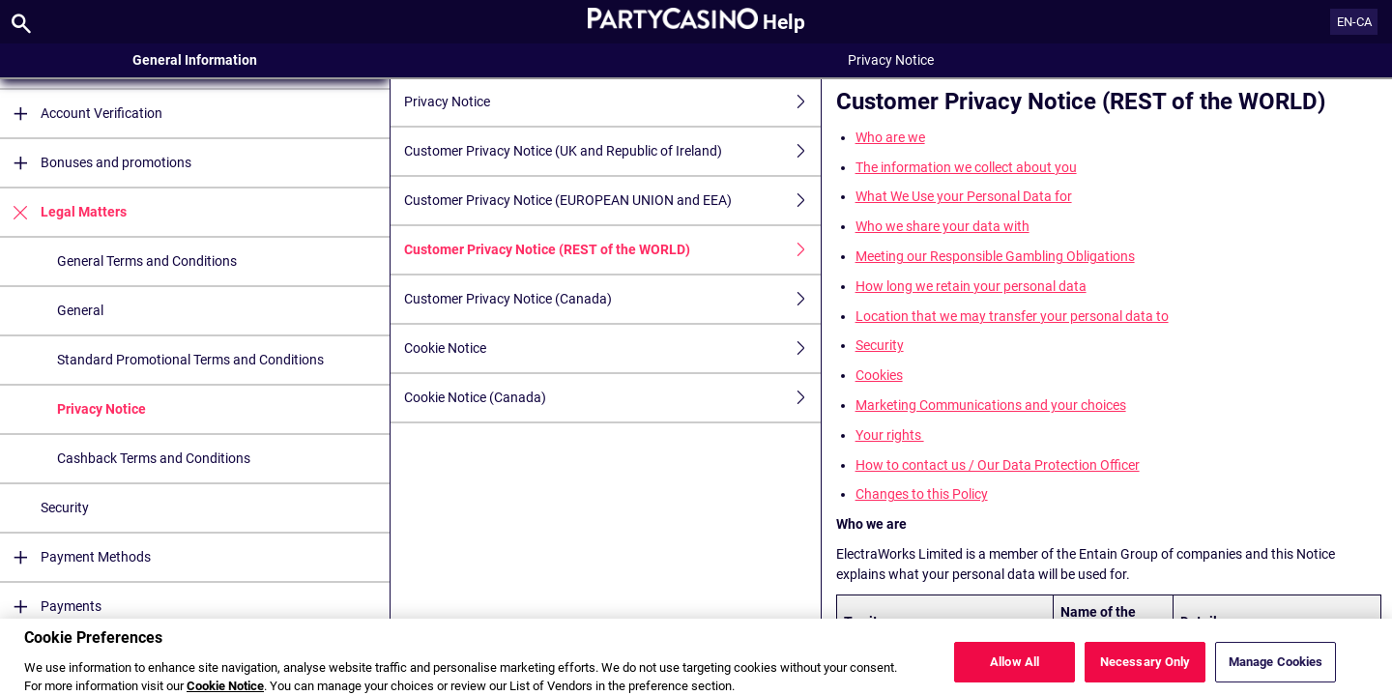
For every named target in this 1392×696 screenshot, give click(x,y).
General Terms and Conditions (147, 261)
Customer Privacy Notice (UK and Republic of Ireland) (612, 151)
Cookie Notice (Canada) (612, 397)
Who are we (890, 137)
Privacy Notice (101, 409)
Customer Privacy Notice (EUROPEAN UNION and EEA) (612, 200)
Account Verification (81, 113)
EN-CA (1354, 21)
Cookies (879, 375)
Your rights (890, 435)
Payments (51, 606)
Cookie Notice (612, 348)
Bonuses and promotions (95, 163)
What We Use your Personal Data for (964, 196)
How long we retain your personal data (971, 286)
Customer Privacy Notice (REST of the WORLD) (612, 250)
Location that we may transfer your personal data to (1012, 316)
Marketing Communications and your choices (991, 405)
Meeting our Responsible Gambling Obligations (995, 256)
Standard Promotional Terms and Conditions (190, 359)
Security (65, 507)
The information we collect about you (966, 167)
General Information (194, 60)
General (80, 310)
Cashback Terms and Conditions (153, 458)
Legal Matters (63, 212)
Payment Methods (75, 557)
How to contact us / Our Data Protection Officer (998, 465)
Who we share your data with (943, 226)
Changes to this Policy (922, 494)
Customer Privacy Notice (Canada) (612, 299)
